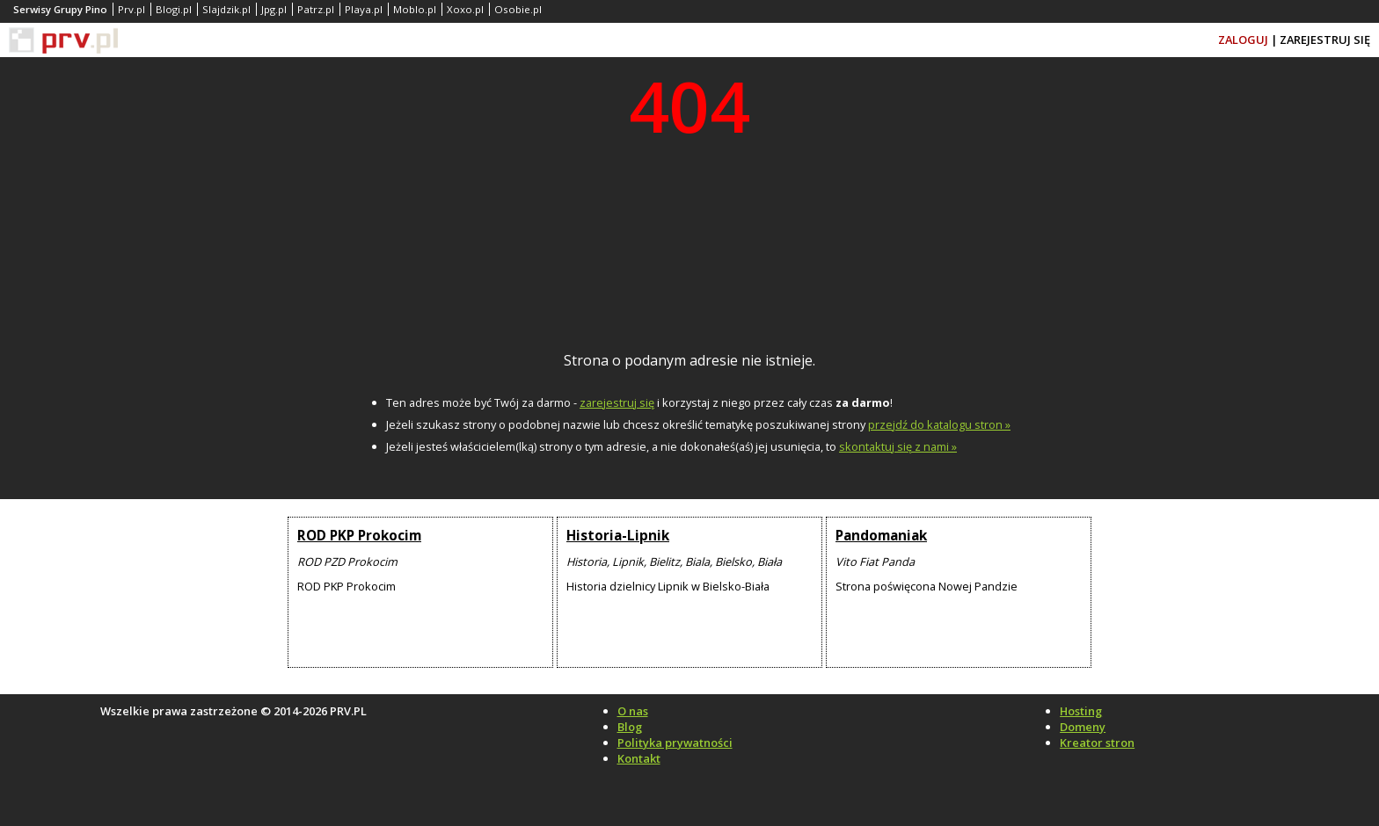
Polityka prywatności (675, 742)
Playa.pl (364, 9)
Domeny (1082, 727)
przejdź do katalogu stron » (939, 424)
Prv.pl (131, 9)
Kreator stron (1097, 742)
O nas (632, 711)
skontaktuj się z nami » (898, 446)
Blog (629, 727)
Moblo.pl (414, 9)
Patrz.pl (315, 9)
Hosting (1081, 711)
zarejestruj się (617, 402)
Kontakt (638, 758)
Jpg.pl (274, 9)
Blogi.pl (174, 9)
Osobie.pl (518, 9)
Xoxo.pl (465, 9)
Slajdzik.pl (226, 9)
